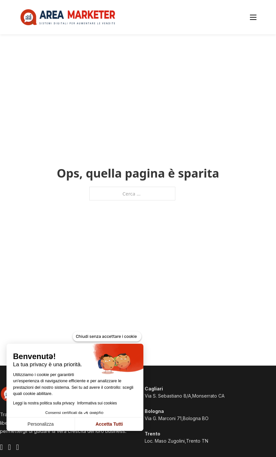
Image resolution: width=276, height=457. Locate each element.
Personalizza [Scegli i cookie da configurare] (41, 424)
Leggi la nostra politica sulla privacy (44, 403)
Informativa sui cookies (97, 403)
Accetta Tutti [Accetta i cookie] (109, 424)
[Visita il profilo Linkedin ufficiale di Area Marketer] (17, 447)
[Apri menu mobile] (253, 17)
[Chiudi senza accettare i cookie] (107, 336)
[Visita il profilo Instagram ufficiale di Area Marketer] (9, 447)
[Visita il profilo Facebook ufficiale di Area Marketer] (1, 447)
